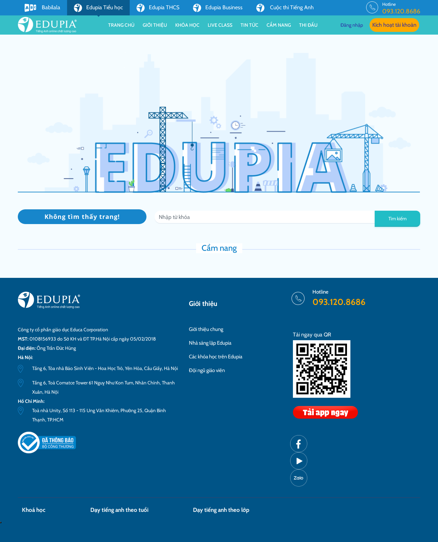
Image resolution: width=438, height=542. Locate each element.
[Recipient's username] (265, 217)
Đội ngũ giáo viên (207, 370)
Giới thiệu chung (206, 329)
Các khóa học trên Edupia (215, 357)
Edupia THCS (158, 8)
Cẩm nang (279, 25)
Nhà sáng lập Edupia (210, 343)
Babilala (42, 8)
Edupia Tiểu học (98, 9)
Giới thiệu (155, 25)
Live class (220, 25)
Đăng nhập (351, 25)
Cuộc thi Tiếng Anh (285, 8)
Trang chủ (121, 25)
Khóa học (187, 25)
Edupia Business (218, 8)
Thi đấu (308, 25)
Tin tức (249, 25)
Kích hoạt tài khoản (394, 25)
